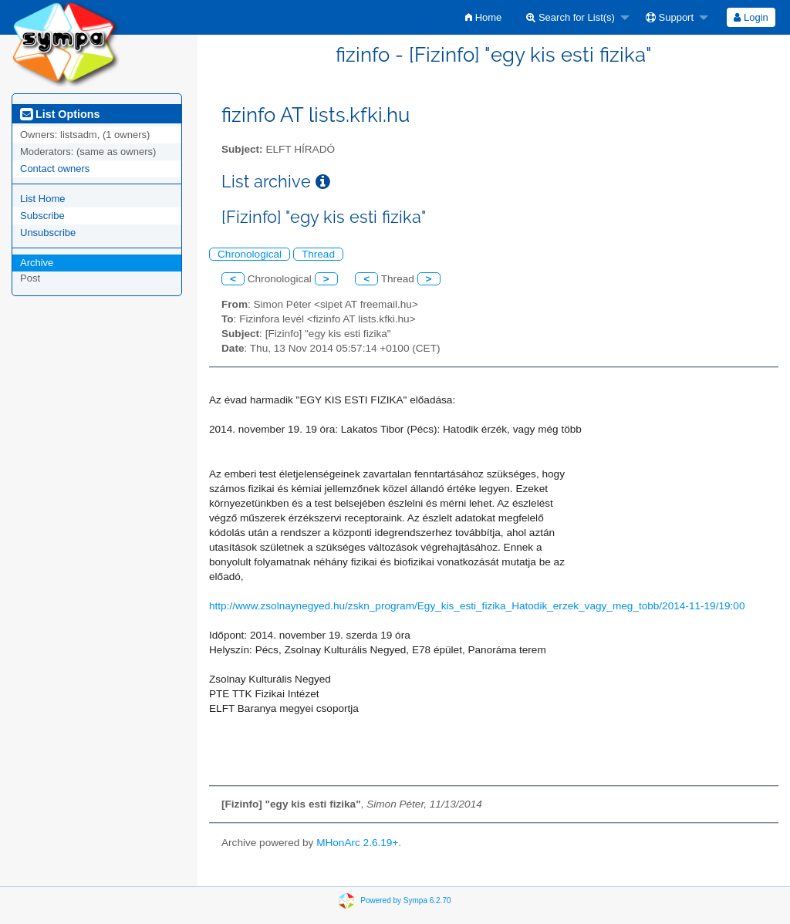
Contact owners (54, 168)
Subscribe (42, 215)
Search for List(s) (570, 17)
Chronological (250, 254)
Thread (318, 254)
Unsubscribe (48, 232)
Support (670, 17)
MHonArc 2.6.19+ (357, 842)
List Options (60, 114)
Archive (36, 262)
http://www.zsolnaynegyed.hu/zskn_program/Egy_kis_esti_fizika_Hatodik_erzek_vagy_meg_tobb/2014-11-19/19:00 (476, 606)
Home (483, 17)
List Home (43, 198)
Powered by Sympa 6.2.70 (405, 900)
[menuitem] (483, 17)
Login (751, 17)
